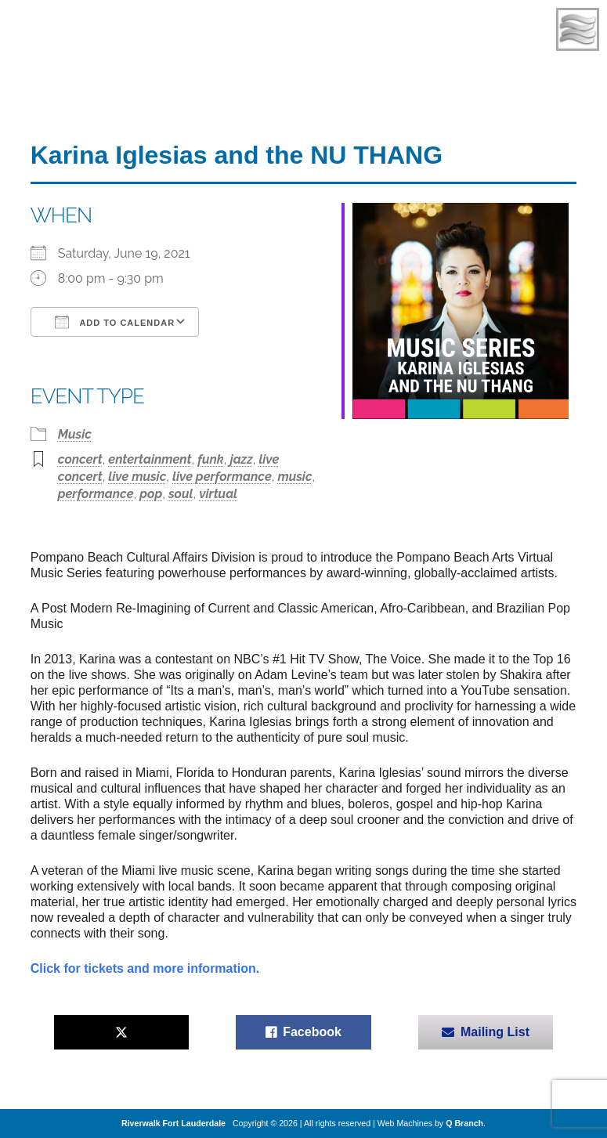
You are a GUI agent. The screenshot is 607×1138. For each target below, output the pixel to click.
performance (96, 493)
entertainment (149, 459)
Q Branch (464, 1123)
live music (137, 476)
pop (150, 493)
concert (80, 459)
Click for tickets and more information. (145, 968)
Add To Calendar (115, 322)
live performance (222, 476)
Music (75, 434)
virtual (218, 493)
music (294, 476)
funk (210, 459)
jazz (241, 459)
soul (180, 493)
